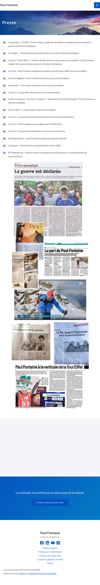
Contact (50, 563)
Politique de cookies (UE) (50, 556)
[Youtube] (53, 543)
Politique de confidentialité (50, 552)
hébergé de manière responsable (42, 573)
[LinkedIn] (47, 543)
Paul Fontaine (9, 5)
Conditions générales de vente (50, 559)
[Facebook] (42, 543)
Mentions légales (50, 548)
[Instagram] (58, 543)
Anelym (22, 573)
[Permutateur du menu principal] (97, 5)
